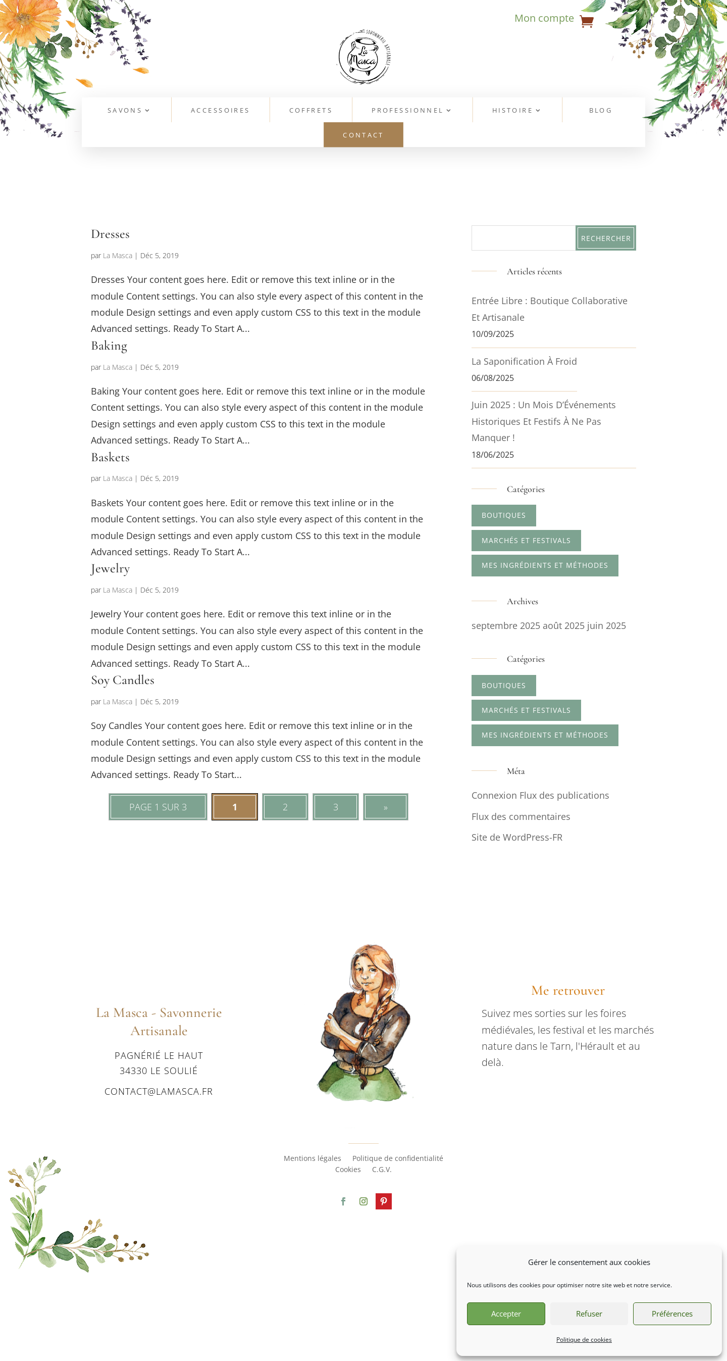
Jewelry (110, 568)
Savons (125, 111)
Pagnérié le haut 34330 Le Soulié (159, 1063)
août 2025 (564, 625)
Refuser (589, 1313)
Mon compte (544, 20)
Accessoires (220, 111)
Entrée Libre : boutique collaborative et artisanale (550, 309)
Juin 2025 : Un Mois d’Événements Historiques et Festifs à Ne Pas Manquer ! (544, 421)
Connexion (494, 795)
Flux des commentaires (521, 816)
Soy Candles (122, 680)
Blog (601, 111)
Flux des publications (564, 795)
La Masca (117, 255)
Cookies (348, 1170)
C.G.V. (382, 1170)
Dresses (110, 233)
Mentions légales (312, 1159)
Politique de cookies (584, 1339)
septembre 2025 (506, 625)
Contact (363, 135)
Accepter (506, 1313)
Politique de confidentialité (397, 1159)
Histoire (513, 111)
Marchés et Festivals (526, 540)
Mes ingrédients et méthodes (545, 565)
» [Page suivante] (386, 807)
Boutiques (504, 515)
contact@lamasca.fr (159, 1091)
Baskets (110, 457)
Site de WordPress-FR (517, 837)
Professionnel (408, 111)
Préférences (672, 1313)
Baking (109, 345)
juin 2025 (606, 625)
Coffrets (311, 111)
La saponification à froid (524, 361)
